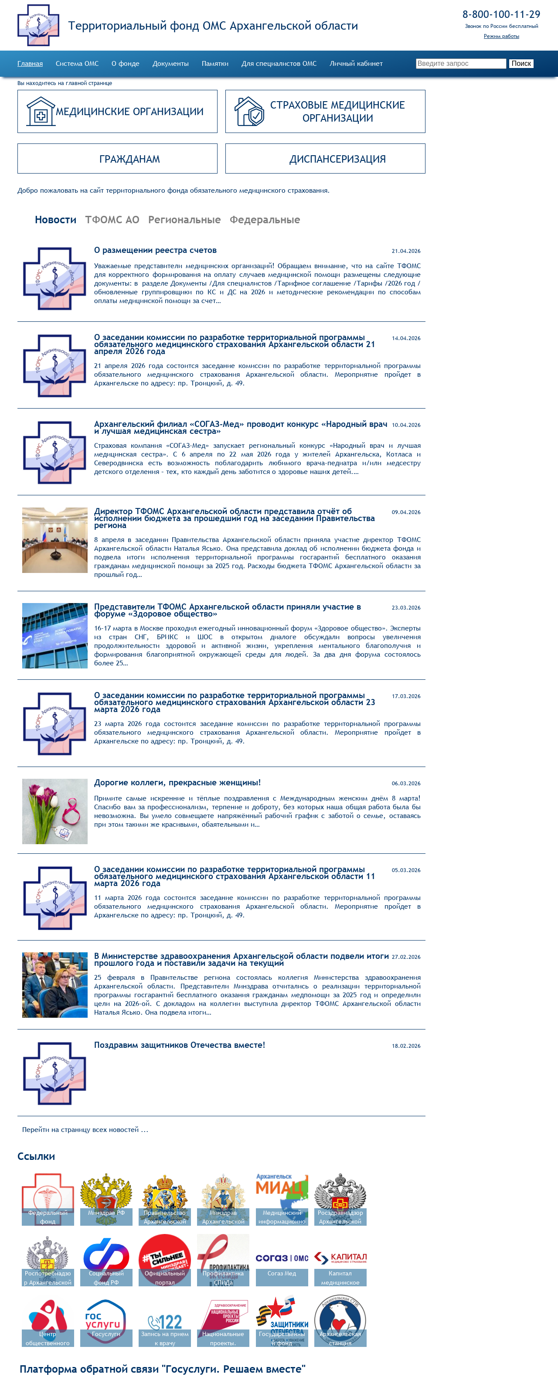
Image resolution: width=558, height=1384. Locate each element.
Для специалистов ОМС (279, 63)
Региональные (184, 219)
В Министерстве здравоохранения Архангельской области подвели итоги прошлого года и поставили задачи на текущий (241, 959)
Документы (171, 63)
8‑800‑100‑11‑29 (502, 14)
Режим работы (501, 36)
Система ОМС (77, 63)
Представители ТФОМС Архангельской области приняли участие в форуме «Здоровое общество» (227, 610)
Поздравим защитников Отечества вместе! (179, 1045)
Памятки (215, 63)
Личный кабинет (356, 63)
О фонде (126, 63)
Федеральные (265, 219)
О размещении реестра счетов (155, 250)
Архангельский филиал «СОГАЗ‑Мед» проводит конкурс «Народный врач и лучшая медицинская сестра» (241, 427)
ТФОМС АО (112, 219)
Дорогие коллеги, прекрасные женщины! (177, 782)
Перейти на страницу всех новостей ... (85, 1129)
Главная (30, 63)
